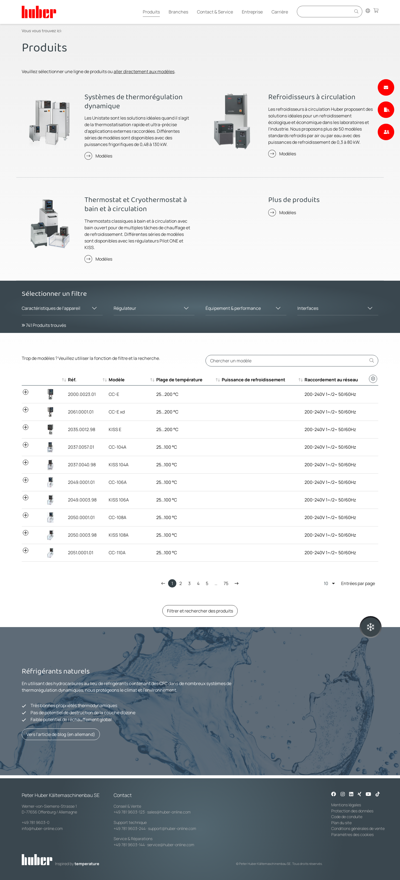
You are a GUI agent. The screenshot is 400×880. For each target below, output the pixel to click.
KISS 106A (119, 500)
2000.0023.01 (82, 394)
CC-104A (117, 447)
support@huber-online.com (172, 828)
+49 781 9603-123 (129, 812)
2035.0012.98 (81, 429)
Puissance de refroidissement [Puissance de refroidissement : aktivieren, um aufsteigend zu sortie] (253, 380)
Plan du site (341, 822)
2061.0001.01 (81, 412)
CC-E (114, 394)
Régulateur (125, 308)
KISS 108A (118, 535)
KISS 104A (118, 465)
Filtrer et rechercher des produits (200, 611)
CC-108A (117, 517)
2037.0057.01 (81, 447)
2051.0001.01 (80, 553)
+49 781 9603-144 (129, 844)
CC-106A (118, 482)
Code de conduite (346, 816)
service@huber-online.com (170, 844)
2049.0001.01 (81, 482)
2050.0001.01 (81, 517)
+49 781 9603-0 (36, 822)
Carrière (280, 12)
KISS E (115, 429)
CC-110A (117, 553)
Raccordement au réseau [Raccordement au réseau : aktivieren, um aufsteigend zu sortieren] (331, 380)
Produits (151, 12)
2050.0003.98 (82, 535)
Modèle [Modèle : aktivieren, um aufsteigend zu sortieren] (117, 380)
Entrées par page (349, 583)
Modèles (103, 156)
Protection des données (352, 810)
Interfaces (307, 308)
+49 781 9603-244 (130, 828)
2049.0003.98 (82, 500)
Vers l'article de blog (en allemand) (60, 734)
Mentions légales (346, 804)
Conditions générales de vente (358, 828)
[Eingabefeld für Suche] (325, 11)
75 (226, 583)
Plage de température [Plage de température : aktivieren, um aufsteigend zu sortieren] (179, 380)
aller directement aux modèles (144, 71)
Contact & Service (215, 12)
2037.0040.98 (82, 465)
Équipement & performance (233, 308)
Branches (178, 12)
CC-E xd (117, 412)
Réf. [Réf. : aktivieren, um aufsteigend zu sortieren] (72, 380)
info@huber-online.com (42, 828)
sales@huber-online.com (169, 812)
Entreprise (252, 12)
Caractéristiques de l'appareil (51, 308)
